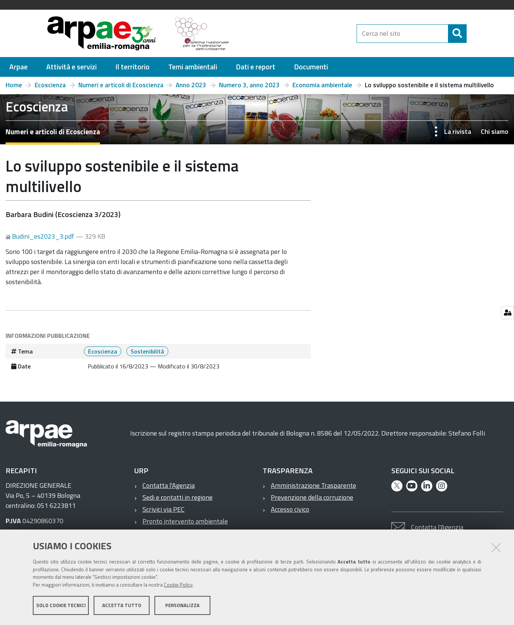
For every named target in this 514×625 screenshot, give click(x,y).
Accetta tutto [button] (121, 605)
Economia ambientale (322, 85)
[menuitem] (18, 67)
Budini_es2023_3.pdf (41, 236)
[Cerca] (473, 33)
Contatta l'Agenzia (168, 485)
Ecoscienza (50, 85)
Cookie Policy (178, 585)
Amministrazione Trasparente (313, 485)
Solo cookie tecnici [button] (61, 605)
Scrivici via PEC (163, 509)
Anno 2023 (191, 85)
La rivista (457, 131)
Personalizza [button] (182, 605)
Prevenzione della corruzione (312, 497)
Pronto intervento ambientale (185, 521)
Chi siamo (494, 131)
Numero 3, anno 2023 (249, 85)
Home (14, 85)
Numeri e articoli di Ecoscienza (120, 85)
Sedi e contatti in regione (177, 497)
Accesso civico (290, 509)
